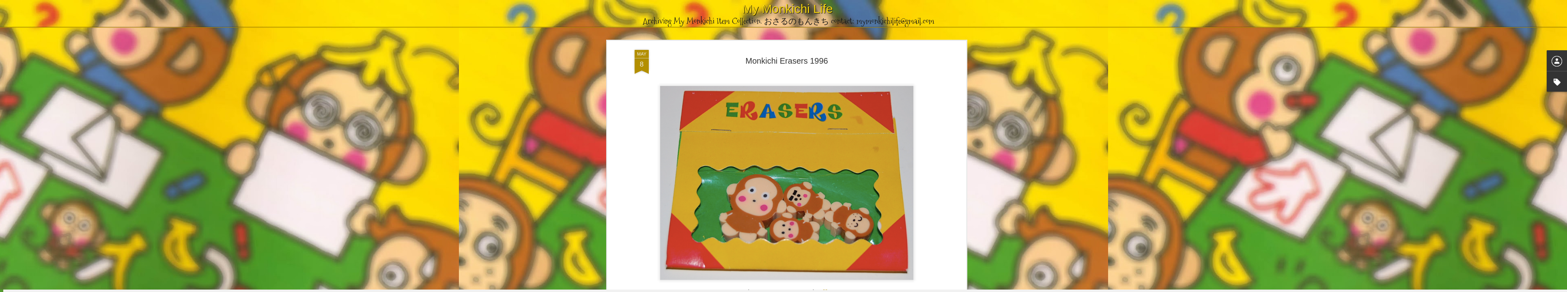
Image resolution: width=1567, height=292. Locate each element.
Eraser (790, 39)
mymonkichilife (818, 28)
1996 (772, 39)
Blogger (823, 287)
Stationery (814, 39)
